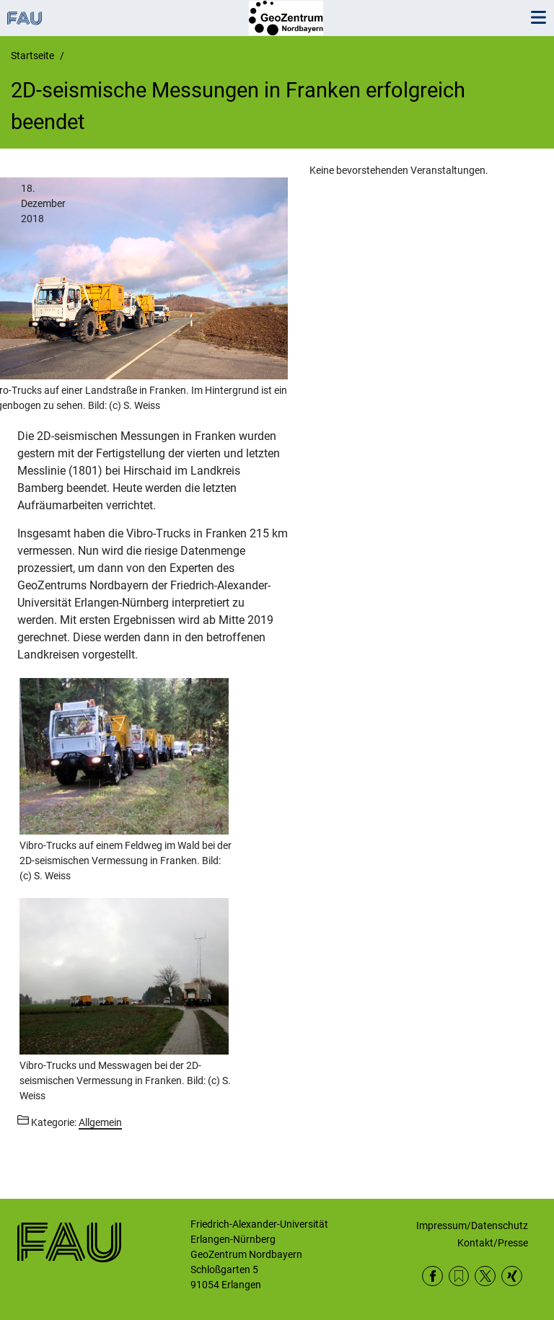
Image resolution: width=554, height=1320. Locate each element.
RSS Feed (459, 1276)
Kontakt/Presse (492, 1243)
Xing (511, 1276)
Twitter (485, 1276)
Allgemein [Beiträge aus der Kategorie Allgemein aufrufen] (100, 1122)
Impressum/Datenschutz (472, 1225)
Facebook (432, 1276)
